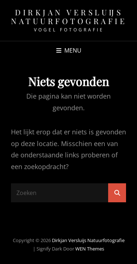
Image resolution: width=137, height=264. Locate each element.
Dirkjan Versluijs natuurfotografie (69, 16)
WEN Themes (89, 248)
